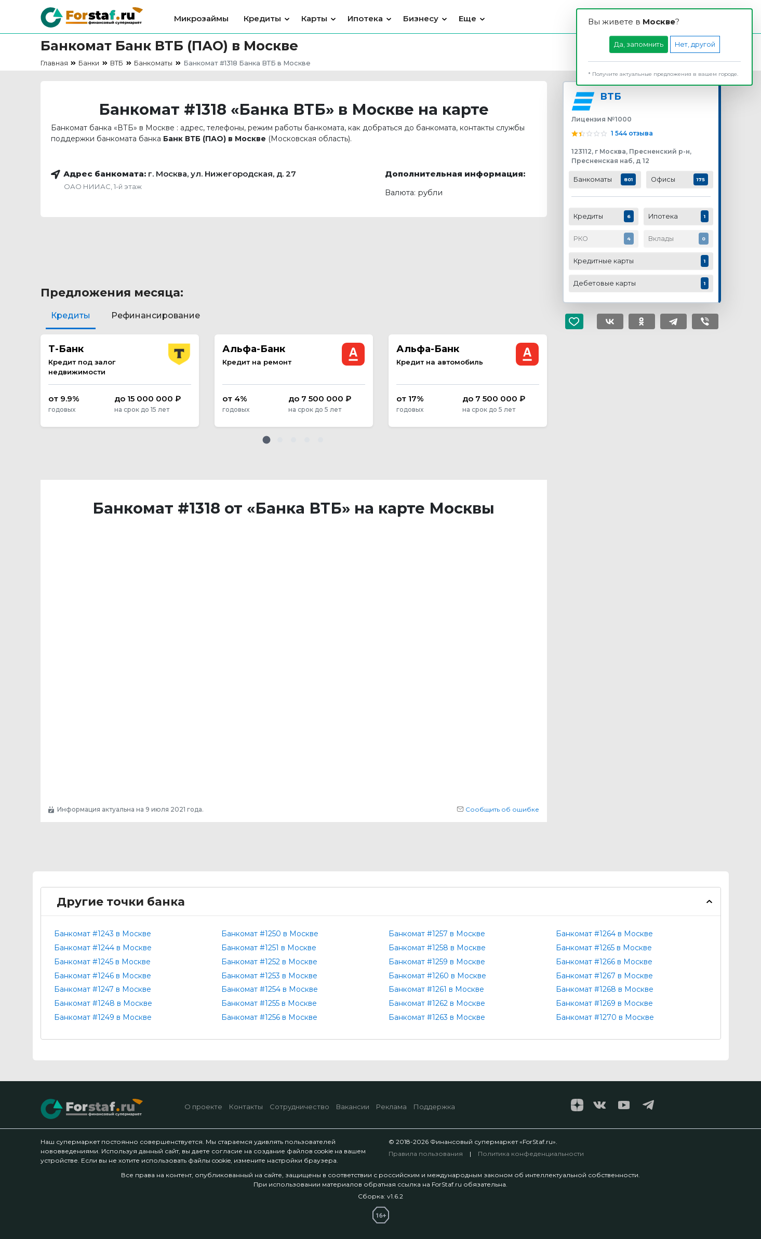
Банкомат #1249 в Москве (103, 1017)
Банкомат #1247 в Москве (102, 989)
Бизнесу (420, 18)
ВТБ (610, 96)
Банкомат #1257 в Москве (437, 933)
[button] (266, 439)
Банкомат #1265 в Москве (604, 947)
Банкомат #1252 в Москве (269, 961)
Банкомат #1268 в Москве (604, 989)
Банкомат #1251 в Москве (268, 947)
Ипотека (365, 18)
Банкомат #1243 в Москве (102, 933)
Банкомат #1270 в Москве (605, 1017)
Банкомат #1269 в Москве (604, 1003)
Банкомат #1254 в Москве (269, 989)
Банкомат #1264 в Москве (604, 933)
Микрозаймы (201, 18)
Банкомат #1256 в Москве (269, 1017)
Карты (314, 18)
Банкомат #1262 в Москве (437, 1003)
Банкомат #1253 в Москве (269, 975)
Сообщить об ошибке (498, 809)
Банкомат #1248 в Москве (103, 1003)
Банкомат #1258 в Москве (437, 947)
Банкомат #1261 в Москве (436, 989)
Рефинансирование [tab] (155, 315)
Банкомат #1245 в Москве (102, 961)
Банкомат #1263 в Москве (437, 1017)
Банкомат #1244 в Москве (103, 947)
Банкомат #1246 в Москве (102, 975)
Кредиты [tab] (70, 315)
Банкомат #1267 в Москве (604, 975)
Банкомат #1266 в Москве (604, 961)
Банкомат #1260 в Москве (437, 975)
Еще (467, 18)
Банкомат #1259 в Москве (437, 961)
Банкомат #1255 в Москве (269, 1003)
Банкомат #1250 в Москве (269, 933)
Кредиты (262, 18)
